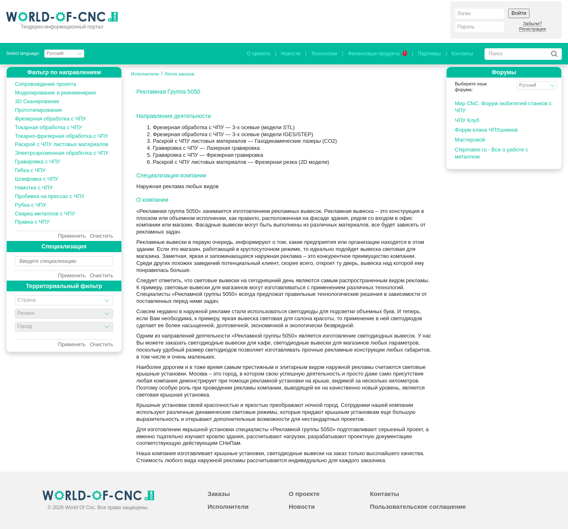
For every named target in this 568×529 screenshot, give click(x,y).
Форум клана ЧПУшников (486, 130)
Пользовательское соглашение (418, 506)
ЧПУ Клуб (467, 120)
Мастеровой (470, 140)
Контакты (462, 54)
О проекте (259, 54)
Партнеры (429, 54)
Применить (72, 236)
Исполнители (145, 73)
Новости (290, 54)
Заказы (218, 493)
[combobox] (64, 300)
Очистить (101, 236)
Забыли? (532, 23)
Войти (518, 13)
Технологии (324, 54)
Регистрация (532, 28)
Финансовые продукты (377, 54)
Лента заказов (179, 73)
